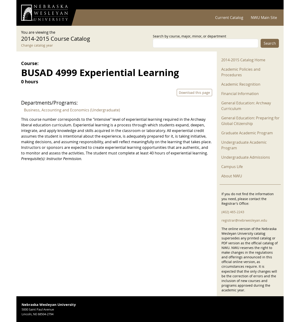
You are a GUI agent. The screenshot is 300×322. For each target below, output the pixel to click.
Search (270, 43)
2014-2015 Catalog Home (243, 59)
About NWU (231, 176)
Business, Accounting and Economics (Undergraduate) (72, 110)
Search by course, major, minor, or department (189, 36)
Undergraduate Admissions (245, 157)
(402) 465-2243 (232, 212)
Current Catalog (229, 17)
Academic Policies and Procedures (240, 72)
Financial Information (240, 93)
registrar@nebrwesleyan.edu (244, 220)
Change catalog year (37, 45)
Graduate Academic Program (247, 132)
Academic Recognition (240, 84)
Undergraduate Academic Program (244, 145)
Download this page (194, 92)
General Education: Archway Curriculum (246, 105)
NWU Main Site (264, 17)
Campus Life (232, 166)
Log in (273, 5)
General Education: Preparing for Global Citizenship (250, 120)
